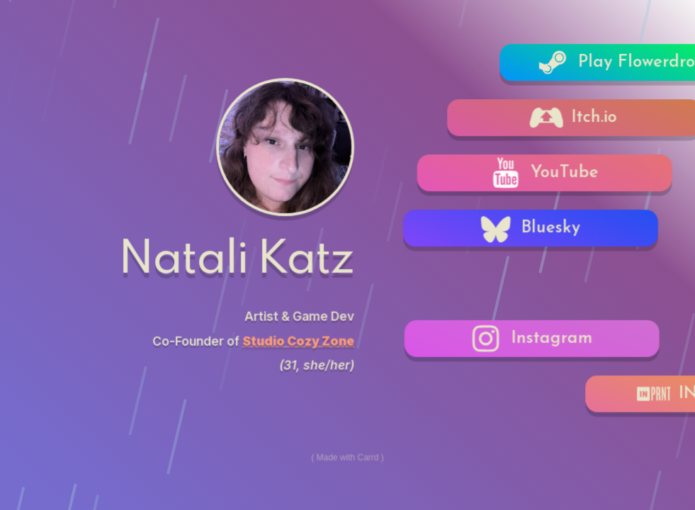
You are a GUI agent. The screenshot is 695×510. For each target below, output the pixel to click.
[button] (535, 228)
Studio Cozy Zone (298, 340)
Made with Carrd (348, 457)
